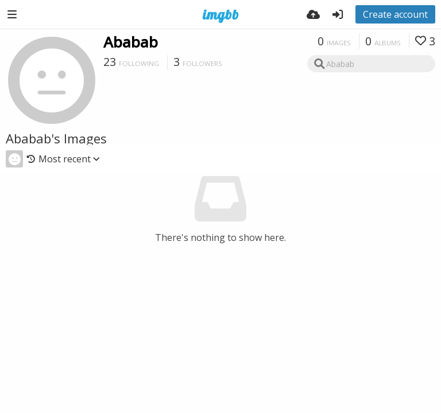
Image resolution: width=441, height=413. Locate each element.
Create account (395, 14)
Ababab (130, 42)
